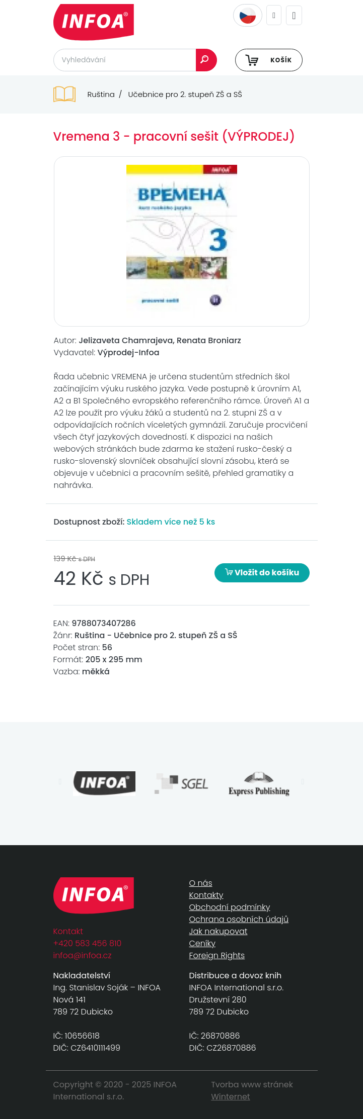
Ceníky (202, 943)
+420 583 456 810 (87, 943)
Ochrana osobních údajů (239, 919)
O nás (200, 883)
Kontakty (206, 895)
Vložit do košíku (262, 572)
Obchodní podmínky (229, 907)
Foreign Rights (217, 955)
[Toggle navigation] (293, 15)
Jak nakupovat (218, 931)
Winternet (230, 1096)
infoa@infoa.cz (82, 955)
